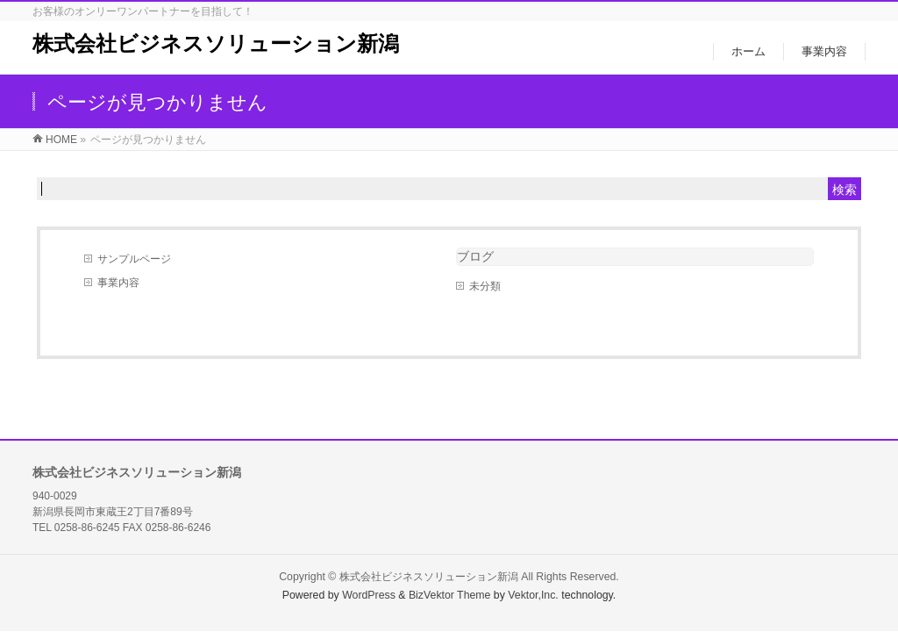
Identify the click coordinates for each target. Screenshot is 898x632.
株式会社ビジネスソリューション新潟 (215, 43)
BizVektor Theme (450, 595)
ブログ (475, 256)
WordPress (369, 595)
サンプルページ (134, 259)
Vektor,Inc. (533, 595)
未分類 (485, 286)
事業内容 (118, 282)
